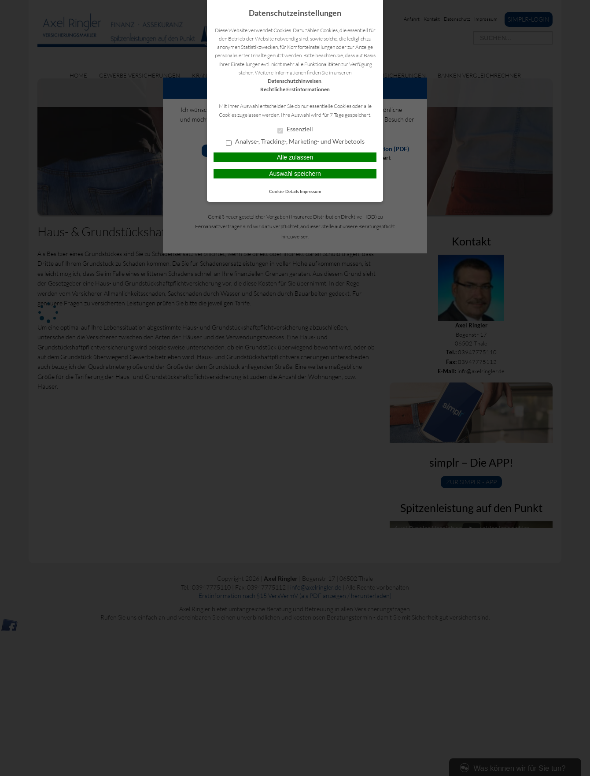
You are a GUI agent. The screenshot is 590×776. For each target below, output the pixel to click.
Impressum (310, 191)
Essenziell (295, 130)
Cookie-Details (284, 191)
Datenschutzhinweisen (294, 81)
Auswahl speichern (295, 173)
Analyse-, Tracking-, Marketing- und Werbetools (295, 142)
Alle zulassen (295, 157)
